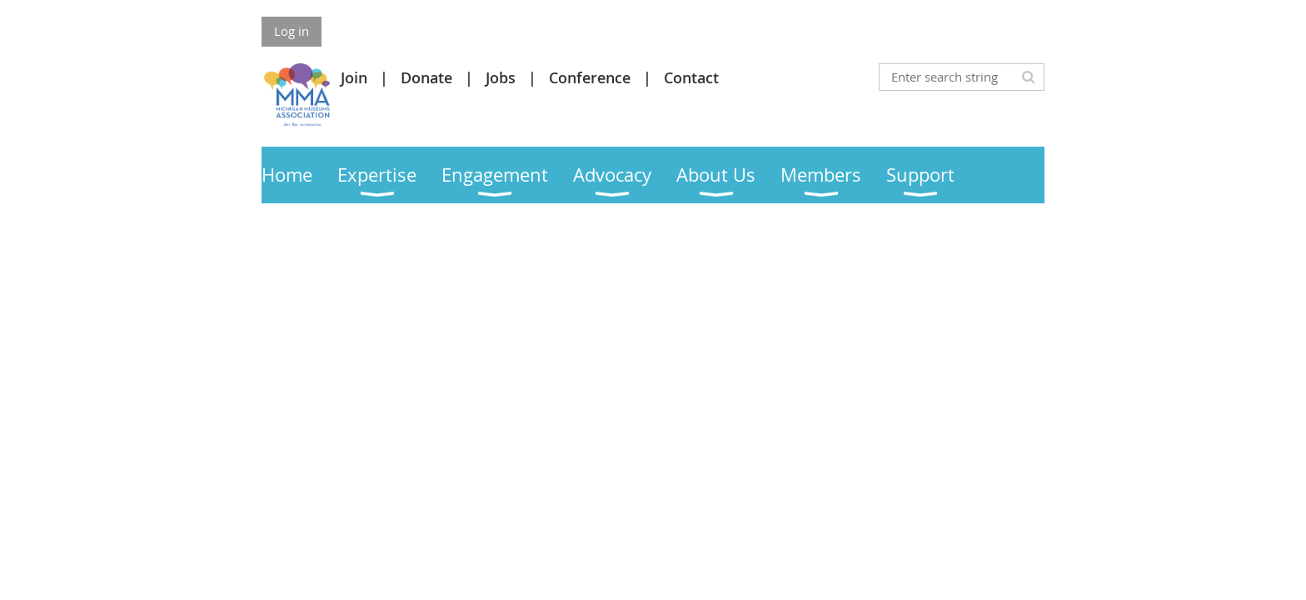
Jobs (501, 78)
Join (354, 78)
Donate (426, 78)
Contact (691, 78)
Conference (590, 78)
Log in (291, 30)
